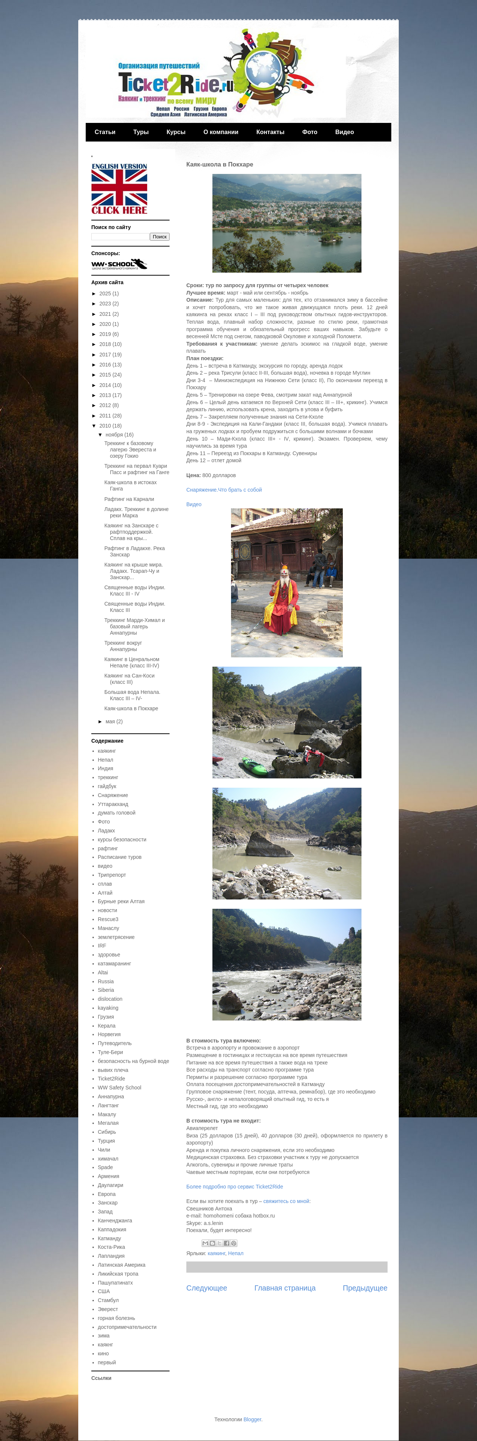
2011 (106, 416)
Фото (309, 132)
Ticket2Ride (111, 1079)
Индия (105, 768)
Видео (344, 132)
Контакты (270, 132)
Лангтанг (108, 1105)
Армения (109, 1176)
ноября (114, 435)
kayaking (108, 1008)
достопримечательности (127, 1327)
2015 (106, 375)
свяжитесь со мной (286, 1201)
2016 (106, 365)
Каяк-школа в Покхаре (131, 708)
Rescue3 (108, 919)
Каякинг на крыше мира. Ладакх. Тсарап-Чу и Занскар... (133, 571)
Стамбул (108, 1300)
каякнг (105, 1345)
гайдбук (107, 786)
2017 (106, 355)
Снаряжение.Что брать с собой (224, 490)
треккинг (108, 777)
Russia (106, 981)
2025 (106, 293)
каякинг (216, 1253)
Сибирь (107, 1132)
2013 (106, 395)
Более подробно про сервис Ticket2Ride (234, 1187)
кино (103, 1353)
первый (107, 1362)
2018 (106, 344)
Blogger (252, 1419)
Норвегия (109, 1034)
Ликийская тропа (118, 1274)
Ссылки (101, 1378)
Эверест (108, 1309)
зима (104, 1336)
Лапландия (111, 1256)
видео (105, 866)
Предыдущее (365, 1288)
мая (110, 721)
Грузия (106, 1017)
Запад (105, 1212)
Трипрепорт (112, 875)
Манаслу (108, 928)
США (104, 1291)
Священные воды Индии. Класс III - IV (134, 590)
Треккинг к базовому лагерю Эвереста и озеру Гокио (130, 449)
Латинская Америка (122, 1265)
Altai (103, 972)
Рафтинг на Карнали (129, 499)
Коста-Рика (111, 1247)
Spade (105, 1167)
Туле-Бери (110, 1052)
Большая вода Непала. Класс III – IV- (132, 695)
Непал (235, 1253)
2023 (106, 304)
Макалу (107, 1114)
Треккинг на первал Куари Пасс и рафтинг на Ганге (137, 469)
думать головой (117, 813)
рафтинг (108, 848)
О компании (220, 132)
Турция (106, 1141)
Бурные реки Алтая (121, 901)
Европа (107, 1194)
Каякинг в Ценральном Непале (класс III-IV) (131, 662)
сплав (105, 884)
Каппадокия (112, 1229)
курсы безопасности (122, 839)
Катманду (109, 1238)
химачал (108, 1159)
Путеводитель (115, 1043)
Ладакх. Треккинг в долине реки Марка (136, 512)
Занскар (108, 1203)
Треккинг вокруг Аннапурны (123, 646)
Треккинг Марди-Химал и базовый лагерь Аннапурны (134, 626)
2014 (106, 385)
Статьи (105, 132)
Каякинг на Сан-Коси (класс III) (129, 679)
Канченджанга (115, 1220)
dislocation (110, 999)
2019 (106, 334)
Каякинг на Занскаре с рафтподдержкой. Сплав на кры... (131, 532)
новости (107, 910)
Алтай (105, 893)
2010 (106, 426)
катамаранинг (114, 964)
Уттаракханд (113, 804)
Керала (107, 1026)
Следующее (206, 1288)
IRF (102, 946)
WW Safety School (120, 1088)
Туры (141, 132)
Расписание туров (120, 857)
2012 (106, 405)
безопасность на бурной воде (134, 1061)
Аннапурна (111, 1096)
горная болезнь (116, 1318)
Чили (104, 1150)
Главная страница (285, 1288)
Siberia (106, 990)
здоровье (109, 955)
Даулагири (110, 1185)
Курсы (176, 132)
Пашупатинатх (115, 1283)
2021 (106, 314)
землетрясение (116, 937)
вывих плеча (113, 1070)
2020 (106, 324)
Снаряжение (113, 795)
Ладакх (106, 831)
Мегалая (108, 1123)
